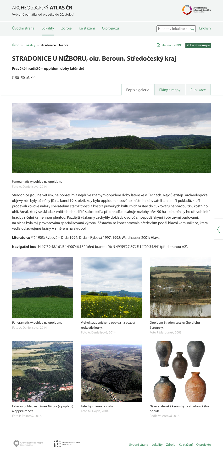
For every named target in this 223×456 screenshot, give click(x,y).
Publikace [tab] (198, 90)
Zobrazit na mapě (198, 45)
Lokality (48, 28)
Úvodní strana (23, 28)
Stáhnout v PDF (172, 45)
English (205, 28)
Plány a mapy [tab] (169, 90)
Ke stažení (87, 28)
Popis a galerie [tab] (137, 90)
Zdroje (66, 28)
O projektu (110, 28)
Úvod (15, 45)
